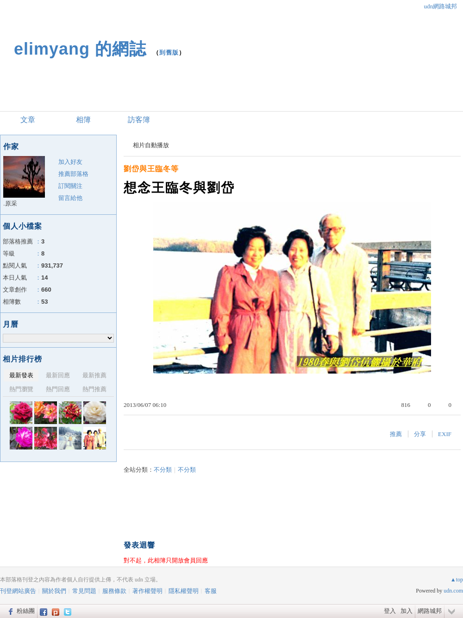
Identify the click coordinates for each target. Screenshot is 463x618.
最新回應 (58, 375)
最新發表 (21, 375)
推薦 (396, 434)
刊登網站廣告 (18, 590)
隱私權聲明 (184, 590)
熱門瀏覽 (21, 389)
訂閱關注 (70, 185)
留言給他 (70, 197)
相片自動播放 (151, 145)
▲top (456, 579)
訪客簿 (139, 120)
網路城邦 (430, 610)
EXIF (444, 434)
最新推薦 (94, 375)
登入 (390, 610)
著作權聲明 (147, 590)
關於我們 (54, 590)
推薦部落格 (73, 173)
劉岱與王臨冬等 (151, 169)
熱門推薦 (94, 389)
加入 (406, 610)
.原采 (10, 203)
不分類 (163, 469)
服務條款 (114, 590)
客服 (211, 590)
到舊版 (169, 52)
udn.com (453, 590)
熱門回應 (58, 389)
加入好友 (70, 161)
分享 (420, 434)
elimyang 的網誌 (80, 48)
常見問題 (84, 590)
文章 (27, 120)
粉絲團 (26, 610)
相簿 (83, 120)
